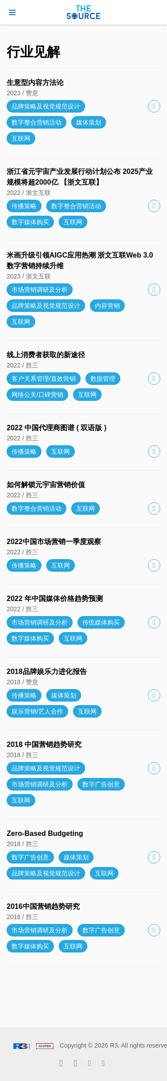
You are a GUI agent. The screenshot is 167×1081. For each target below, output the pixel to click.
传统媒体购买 (101, 622)
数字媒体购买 (30, 222)
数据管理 (102, 378)
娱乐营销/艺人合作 (37, 711)
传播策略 (24, 206)
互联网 (21, 138)
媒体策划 (88, 122)
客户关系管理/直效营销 (44, 378)
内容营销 (107, 305)
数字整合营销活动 (36, 122)
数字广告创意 (101, 784)
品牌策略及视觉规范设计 (46, 106)
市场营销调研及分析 (40, 289)
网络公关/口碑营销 (37, 394)
